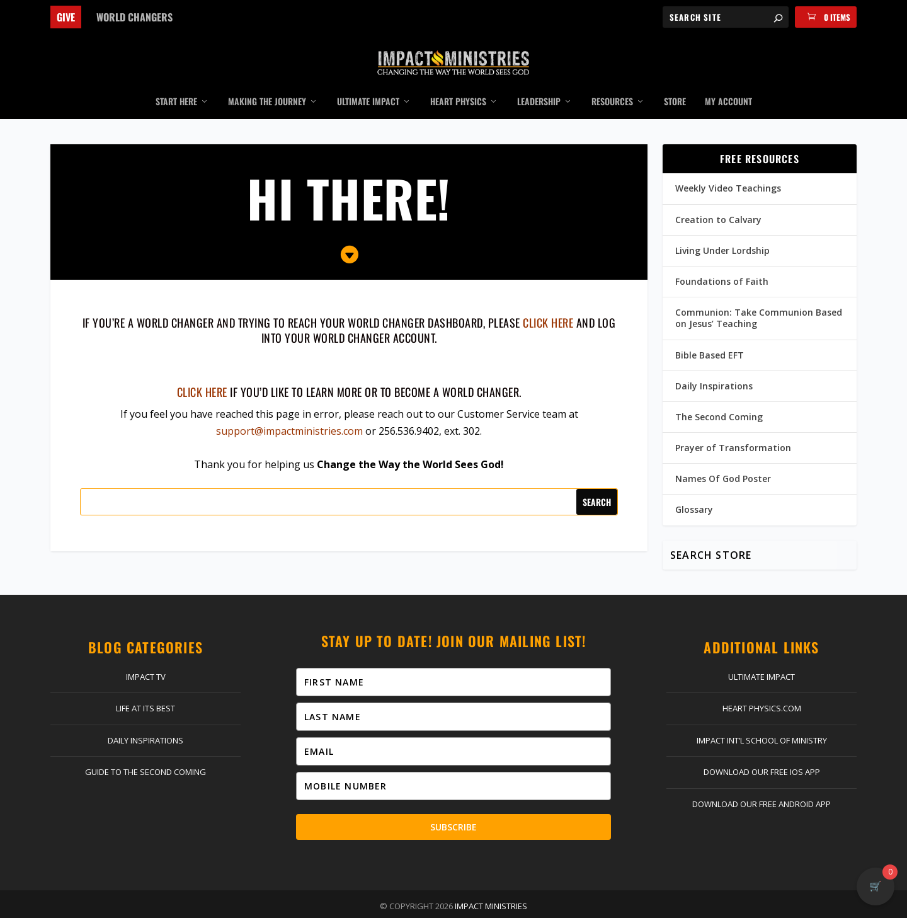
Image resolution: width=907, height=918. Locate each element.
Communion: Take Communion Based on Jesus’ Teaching (758, 299)
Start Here (176, 83)
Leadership (539, 83)
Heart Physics (458, 83)
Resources (612, 83)
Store (675, 83)
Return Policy (452, 905)
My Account (728, 83)
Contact (259, 905)
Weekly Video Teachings (728, 170)
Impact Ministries (491, 887)
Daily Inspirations (714, 367)
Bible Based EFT (709, 336)
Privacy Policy (520, 905)
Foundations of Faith (721, 263)
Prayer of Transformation (733, 429)
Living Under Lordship (722, 232)
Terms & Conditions (600, 905)
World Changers (134, 17)
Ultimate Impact (368, 83)
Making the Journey (267, 83)
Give (66, 17)
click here (548, 304)
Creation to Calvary (718, 201)
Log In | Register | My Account (349, 905)
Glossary (694, 491)
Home (193, 905)
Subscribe (453, 809)
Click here (202, 373)
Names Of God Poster (723, 460)
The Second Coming (719, 398)
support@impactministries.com (289, 413)
